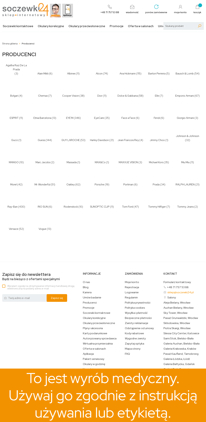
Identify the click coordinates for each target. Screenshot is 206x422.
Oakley (70, 184)
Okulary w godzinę (94, 364)
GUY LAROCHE (70, 140)
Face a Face (128, 118)
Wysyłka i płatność (136, 313)
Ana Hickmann (128, 73)
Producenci (90, 302)
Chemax (43, 95)
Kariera (87, 292)
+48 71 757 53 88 (178, 287)
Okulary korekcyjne (51, 26)
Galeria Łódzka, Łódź (176, 359)
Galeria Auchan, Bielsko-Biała (181, 343)
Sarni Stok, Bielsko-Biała (178, 338)
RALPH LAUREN (185, 184)
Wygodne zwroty (135, 338)
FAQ (127, 354)
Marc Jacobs (43, 162)
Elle (157, 95)
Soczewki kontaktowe (18, 26)
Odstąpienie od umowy (139, 328)
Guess (41, 140)
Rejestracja (132, 287)
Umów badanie (92, 297)
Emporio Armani (184, 95)
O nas (86, 282)
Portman (128, 184)
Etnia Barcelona (42, 118)
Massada (72, 162)
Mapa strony (132, 348)
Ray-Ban (13, 206)
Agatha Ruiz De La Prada (16, 67)
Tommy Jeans (185, 206)
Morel (13, 184)
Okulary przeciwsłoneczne (87, 26)
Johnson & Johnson (187, 136)
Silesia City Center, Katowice (181, 333)
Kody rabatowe (134, 333)
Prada (156, 184)
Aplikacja (88, 354)
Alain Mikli (42, 73)
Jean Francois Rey (128, 140)
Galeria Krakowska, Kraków (179, 348)
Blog (85, 287)
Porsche (99, 184)
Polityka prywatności (137, 302)
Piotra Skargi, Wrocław (176, 328)
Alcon (99, 73)
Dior (99, 95)
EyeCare (99, 118)
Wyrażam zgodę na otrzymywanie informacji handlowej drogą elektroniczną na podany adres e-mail (40, 287)
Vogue (42, 229)
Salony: (171, 297)
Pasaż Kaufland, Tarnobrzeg (180, 354)
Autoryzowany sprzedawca (99, 338)
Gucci (14, 140)
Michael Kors (156, 162)
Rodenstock (71, 206)
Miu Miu (185, 162)
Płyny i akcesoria (93, 328)
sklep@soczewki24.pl (180, 292)
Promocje (116, 26)
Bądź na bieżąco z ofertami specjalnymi (31, 276)
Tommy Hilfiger (157, 206)
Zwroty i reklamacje (136, 323)
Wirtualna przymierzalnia (98, 343)
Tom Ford (127, 206)
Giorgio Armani (185, 118)
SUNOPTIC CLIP (99, 206)
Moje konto (132, 282)
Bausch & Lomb (185, 73)
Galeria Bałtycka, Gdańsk (179, 364)
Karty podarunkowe (95, 333)
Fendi (157, 118)
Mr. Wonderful (42, 184)
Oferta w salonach (140, 26)
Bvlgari (14, 95)
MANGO (14, 162)
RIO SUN (43, 206)
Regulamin (131, 297)
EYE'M (69, 118)
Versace (13, 229)
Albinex (71, 73)
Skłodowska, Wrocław (176, 323)
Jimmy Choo (157, 140)
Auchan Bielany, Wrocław (178, 308)
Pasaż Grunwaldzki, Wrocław (180, 318)
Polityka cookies (135, 308)
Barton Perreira (157, 73)
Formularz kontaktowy (177, 282)
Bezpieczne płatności (138, 318)
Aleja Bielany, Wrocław (176, 302)
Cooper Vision (70, 95)
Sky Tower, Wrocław (175, 313)
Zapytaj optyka (134, 343)
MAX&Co (100, 162)
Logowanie (132, 292)
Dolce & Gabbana (128, 95)
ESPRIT (14, 118)
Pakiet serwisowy (93, 359)
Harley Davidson (99, 140)
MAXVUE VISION (128, 162)
